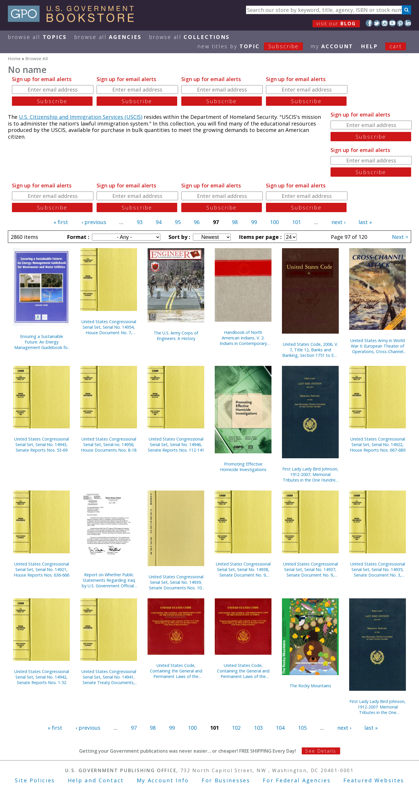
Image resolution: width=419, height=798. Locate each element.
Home (14, 58)
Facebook (369, 23)
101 (296, 222)
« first (61, 222)
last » (365, 222)
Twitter (377, 23)
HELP (369, 46)
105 (302, 727)
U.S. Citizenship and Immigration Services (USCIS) (80, 116)
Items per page (259, 236)
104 (280, 727)
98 (235, 222)
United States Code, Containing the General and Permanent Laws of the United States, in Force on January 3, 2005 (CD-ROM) (176, 671)
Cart (396, 46)
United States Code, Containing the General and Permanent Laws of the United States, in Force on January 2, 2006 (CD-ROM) (243, 671)
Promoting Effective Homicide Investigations (243, 466)
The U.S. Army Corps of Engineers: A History (176, 335)
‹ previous (93, 222)
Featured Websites (373, 780)
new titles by (253, 46)
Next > (400, 236)
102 (236, 727)
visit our (336, 23)
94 (158, 222)
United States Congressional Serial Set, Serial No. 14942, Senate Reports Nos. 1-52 (41, 677)
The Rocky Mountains (310, 685)
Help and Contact (96, 780)
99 (254, 222)
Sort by (178, 236)
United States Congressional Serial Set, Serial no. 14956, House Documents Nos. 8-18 (108, 444)
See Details (320, 751)
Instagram (384, 23)
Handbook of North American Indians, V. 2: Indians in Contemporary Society (243, 338)
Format (77, 236)
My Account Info (163, 780)
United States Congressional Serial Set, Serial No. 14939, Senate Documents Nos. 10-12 (176, 582)
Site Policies (35, 780)
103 (258, 727)
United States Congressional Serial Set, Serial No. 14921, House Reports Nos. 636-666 (41, 569)
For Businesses (226, 780)
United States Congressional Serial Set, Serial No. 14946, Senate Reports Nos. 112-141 (176, 444)
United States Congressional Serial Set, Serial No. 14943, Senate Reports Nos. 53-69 (41, 444)
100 (274, 222)
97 (134, 727)
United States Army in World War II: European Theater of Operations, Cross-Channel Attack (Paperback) (377, 346)
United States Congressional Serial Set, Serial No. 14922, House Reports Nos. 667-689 (377, 444)
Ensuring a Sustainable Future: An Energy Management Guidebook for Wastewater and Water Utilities (41, 342)
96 (197, 222)
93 (140, 222)
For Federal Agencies (297, 780)
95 (178, 222)
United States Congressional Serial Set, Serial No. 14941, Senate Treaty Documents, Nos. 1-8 (108, 677)
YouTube (392, 23)
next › (338, 222)
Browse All (37, 36)
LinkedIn (407, 23)
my (331, 46)
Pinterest (400, 23)
